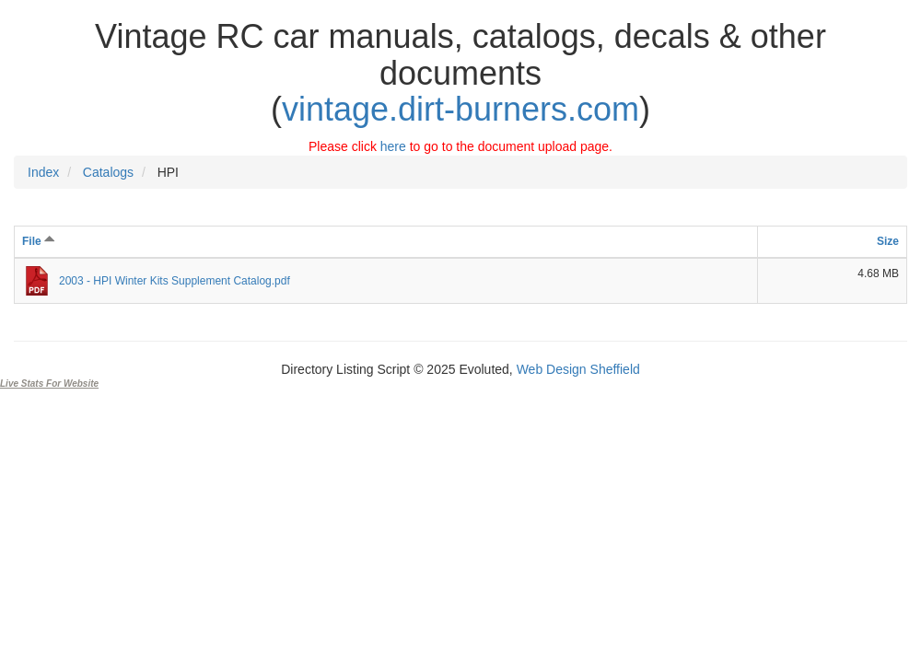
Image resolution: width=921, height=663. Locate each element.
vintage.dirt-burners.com (460, 109)
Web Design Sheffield (578, 369)
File (38, 241)
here (393, 146)
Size (888, 241)
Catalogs (108, 172)
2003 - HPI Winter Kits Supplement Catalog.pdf (174, 280)
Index (43, 172)
